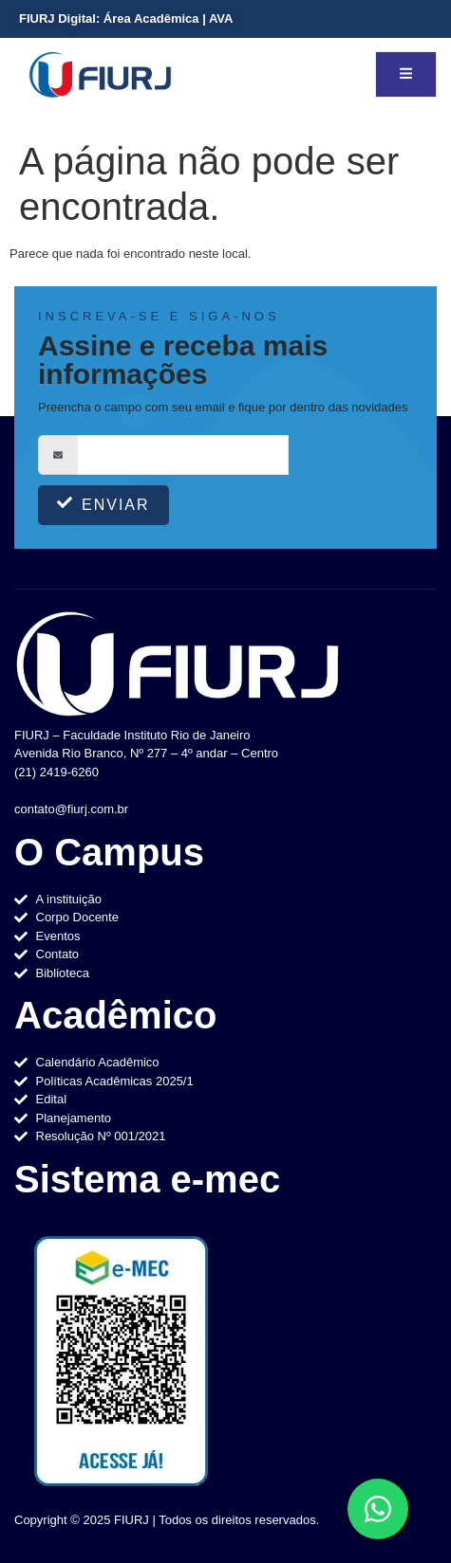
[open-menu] (406, 74)
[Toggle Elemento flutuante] (378, 1509)
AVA (221, 18)
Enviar (103, 504)
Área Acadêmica (151, 18)
